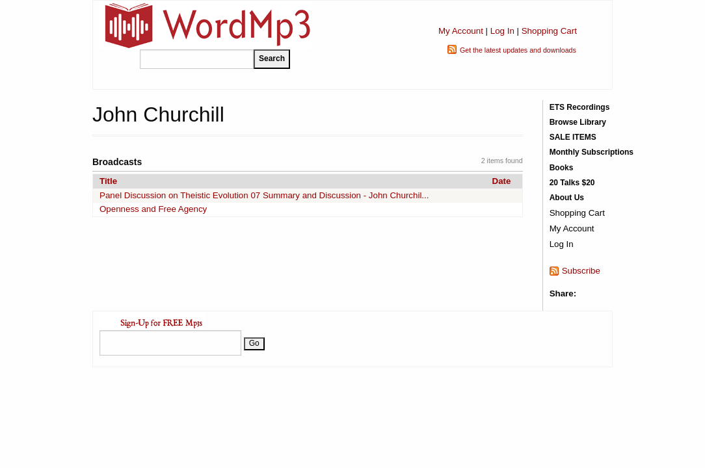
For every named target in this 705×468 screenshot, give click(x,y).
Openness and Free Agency (153, 209)
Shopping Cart (549, 31)
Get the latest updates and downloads (518, 50)
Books (562, 167)
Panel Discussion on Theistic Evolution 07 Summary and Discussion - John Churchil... (264, 195)
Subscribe (581, 271)
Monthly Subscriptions (591, 152)
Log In (502, 31)
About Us (567, 197)
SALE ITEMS (573, 137)
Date (501, 181)
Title (108, 181)
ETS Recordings (580, 107)
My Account (460, 31)
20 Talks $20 (572, 182)
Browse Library (578, 122)
